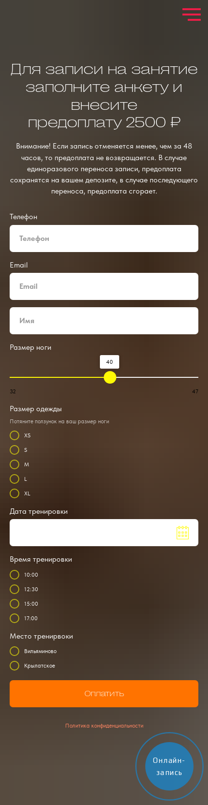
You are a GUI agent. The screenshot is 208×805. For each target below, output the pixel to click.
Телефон (23, 216)
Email (19, 264)
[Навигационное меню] (191, 14)
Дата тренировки (39, 511)
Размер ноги (30, 347)
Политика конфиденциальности (104, 725)
